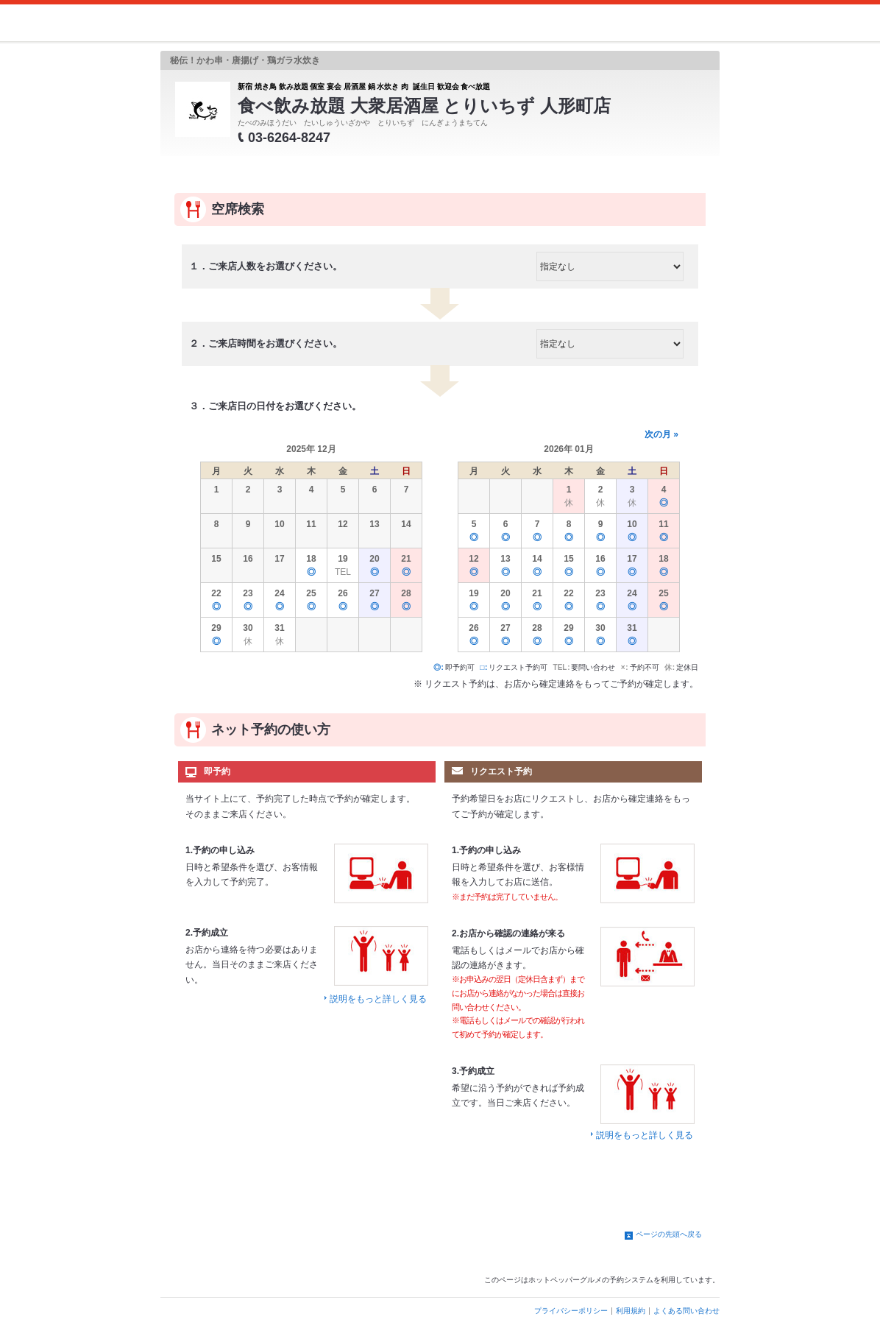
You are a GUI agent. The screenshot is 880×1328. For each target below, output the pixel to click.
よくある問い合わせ (686, 1311)
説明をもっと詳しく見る (378, 999)
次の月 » (661, 434)
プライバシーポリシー (571, 1311)
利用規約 (630, 1311)
